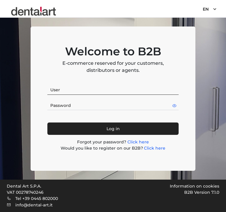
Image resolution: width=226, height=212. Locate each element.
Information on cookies (194, 186)
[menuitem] (209, 8)
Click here (138, 142)
